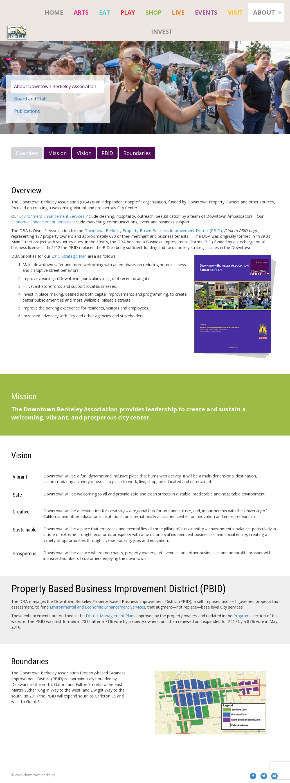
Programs (242, 615)
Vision (84, 153)
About (264, 12)
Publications (27, 111)
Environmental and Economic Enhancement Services (97, 607)
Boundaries (137, 153)
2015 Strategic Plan (69, 256)
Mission (57, 153)
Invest (162, 31)
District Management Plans (111, 615)
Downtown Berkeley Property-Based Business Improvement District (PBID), (153, 230)
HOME (53, 12)
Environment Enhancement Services (51, 216)
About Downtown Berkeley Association (55, 86)
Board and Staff (30, 99)
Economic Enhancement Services (41, 222)
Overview (27, 153)
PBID (107, 153)
